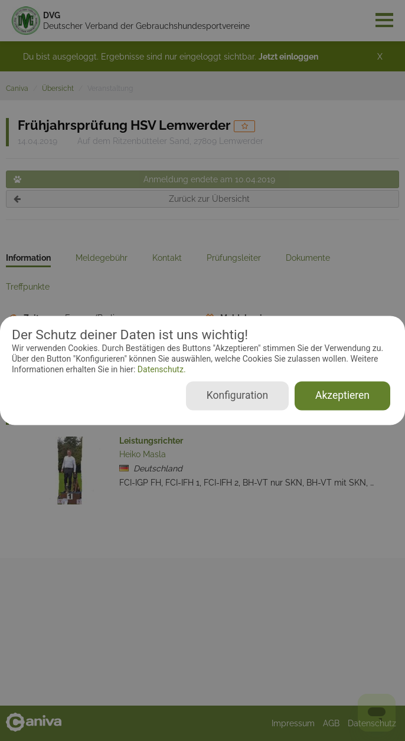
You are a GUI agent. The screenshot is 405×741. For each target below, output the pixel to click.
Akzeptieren (342, 396)
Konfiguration (237, 396)
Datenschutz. (160, 369)
